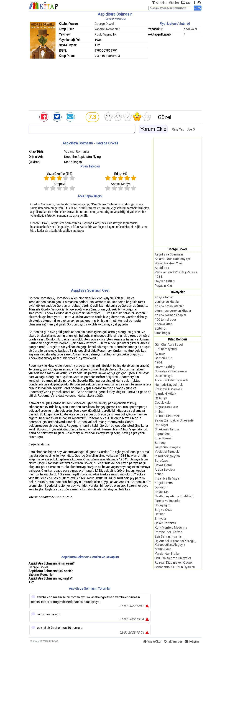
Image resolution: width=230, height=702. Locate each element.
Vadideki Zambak (167, 451)
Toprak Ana (162, 434)
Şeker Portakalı (165, 523)
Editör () (120, 174)
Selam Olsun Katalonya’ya (173, 259)
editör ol (160, 328)
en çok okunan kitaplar (170, 315)
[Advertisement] (115, 84)
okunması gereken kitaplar (173, 310)
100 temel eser (165, 319)
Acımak (160, 353)
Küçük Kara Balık (166, 407)
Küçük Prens (164, 483)
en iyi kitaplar (164, 297)
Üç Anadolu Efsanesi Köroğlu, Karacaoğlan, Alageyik (175, 542)
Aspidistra (162, 268)
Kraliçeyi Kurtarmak (168, 389)
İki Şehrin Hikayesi (168, 447)
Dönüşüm (161, 487)
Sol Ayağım (162, 505)
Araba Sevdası (165, 469)
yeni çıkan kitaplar (167, 302)
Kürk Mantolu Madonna (171, 527)
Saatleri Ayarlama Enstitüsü (174, 496)
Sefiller (160, 514)
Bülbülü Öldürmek (167, 416)
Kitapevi (59, 184)
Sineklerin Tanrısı (167, 429)
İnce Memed (164, 438)
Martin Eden (163, 549)
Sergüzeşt (162, 460)
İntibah (159, 411)
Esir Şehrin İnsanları (169, 536)
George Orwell (104, 24)
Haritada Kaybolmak (169, 385)
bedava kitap (163, 324)
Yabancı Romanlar (107, 29)
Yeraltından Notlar (167, 553)
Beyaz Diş (161, 492)
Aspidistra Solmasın (169, 254)
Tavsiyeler (177, 292)
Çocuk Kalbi (163, 402)
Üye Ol (191, 129)
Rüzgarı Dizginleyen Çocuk (173, 562)
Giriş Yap (178, 129)
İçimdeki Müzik (165, 393)
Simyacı (160, 518)
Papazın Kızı (163, 285)
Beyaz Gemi (163, 465)
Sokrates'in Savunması (171, 371)
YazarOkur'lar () (59, 174)
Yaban (159, 474)
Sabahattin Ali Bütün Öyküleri (175, 567)
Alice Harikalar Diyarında (171, 380)
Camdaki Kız (163, 358)
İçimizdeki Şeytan (167, 456)
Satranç (160, 443)
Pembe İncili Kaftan (168, 532)
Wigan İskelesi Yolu (168, 263)
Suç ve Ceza (163, 510)
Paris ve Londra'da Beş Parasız (176, 272)
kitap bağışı (162, 333)
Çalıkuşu (161, 398)
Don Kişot (161, 425)
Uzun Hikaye (163, 376)
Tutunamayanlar (166, 349)
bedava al (190, 29)
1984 (158, 277)
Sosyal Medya (121, 184)
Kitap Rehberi (177, 339)
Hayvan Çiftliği (165, 281)
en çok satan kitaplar (169, 306)
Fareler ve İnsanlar (167, 501)
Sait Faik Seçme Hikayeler (173, 558)
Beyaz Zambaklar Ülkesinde (174, 420)
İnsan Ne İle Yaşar (167, 478)
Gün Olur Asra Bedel (169, 344)
